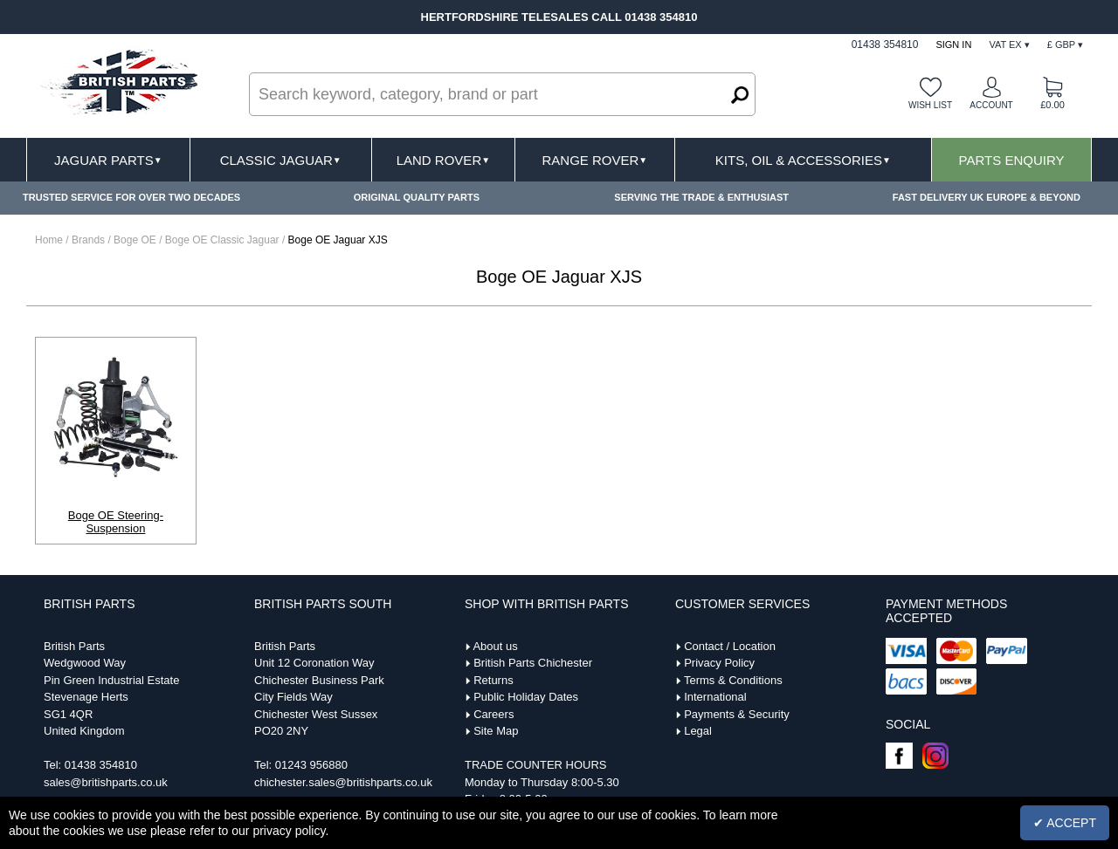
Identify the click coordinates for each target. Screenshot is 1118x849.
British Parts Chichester (532, 662)
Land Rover (443, 160)
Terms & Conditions (733, 680)
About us (495, 646)
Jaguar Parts (108, 160)
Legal (698, 730)
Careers (493, 714)
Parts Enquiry (1012, 160)
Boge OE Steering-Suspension (115, 522)
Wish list (930, 105)
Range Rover (594, 160)
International (715, 696)
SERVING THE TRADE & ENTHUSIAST (701, 197)
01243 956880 (311, 764)
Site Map (495, 730)
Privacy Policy (719, 662)
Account (991, 105)
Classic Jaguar (281, 160)
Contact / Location (730, 646)
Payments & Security (737, 714)
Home (49, 240)
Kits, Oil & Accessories (803, 160)
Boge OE (136, 240)
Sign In (953, 44)
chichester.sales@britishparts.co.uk (343, 782)
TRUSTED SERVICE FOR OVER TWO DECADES (131, 197)
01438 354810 (101, 764)
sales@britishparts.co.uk (106, 782)
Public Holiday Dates (525, 696)
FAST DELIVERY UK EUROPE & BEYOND (986, 197)
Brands (88, 240)
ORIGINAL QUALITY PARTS (417, 197)
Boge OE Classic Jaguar (223, 240)
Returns (493, 680)
